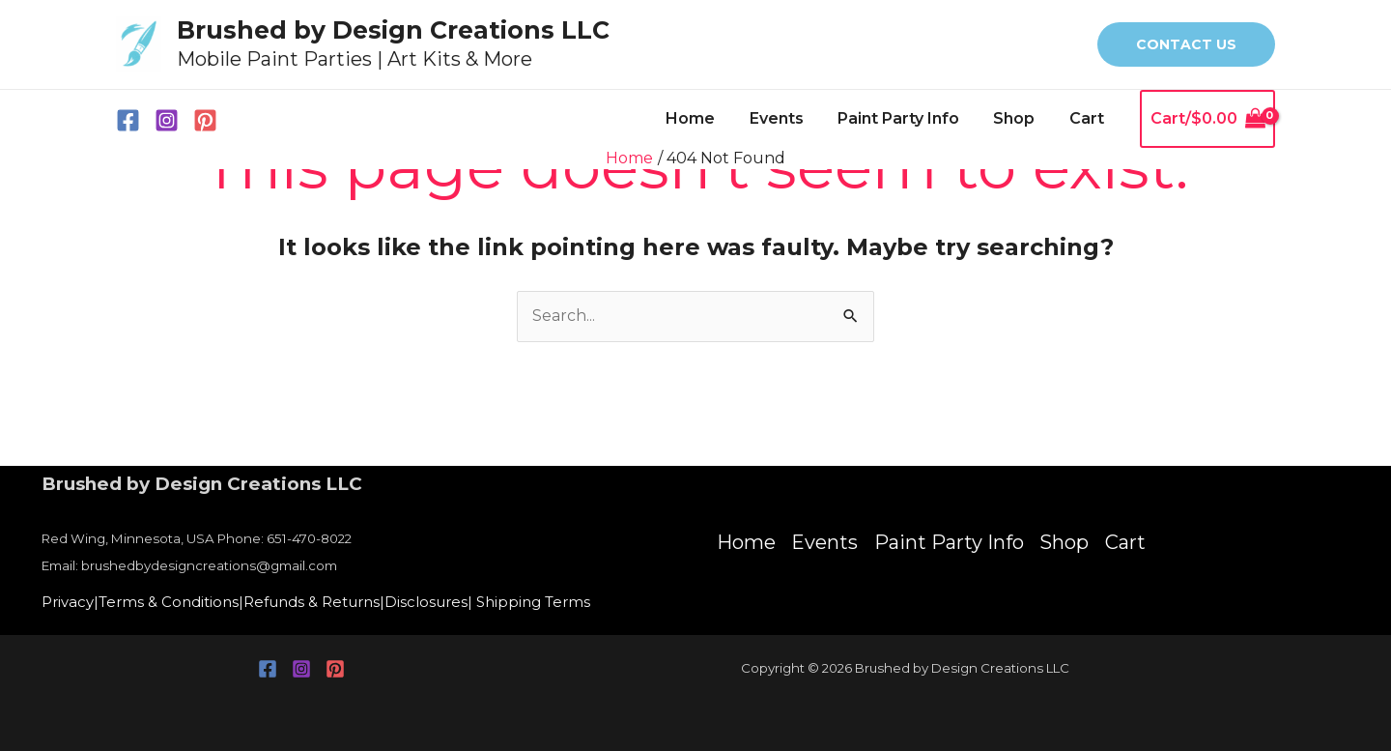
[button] (1186, 44)
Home (704, 118)
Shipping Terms (564, 602)
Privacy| (72, 602)
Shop (1018, 118)
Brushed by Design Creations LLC (393, 29)
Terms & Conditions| (178, 602)
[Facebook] (128, 120)
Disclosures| (454, 602)
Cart (1087, 118)
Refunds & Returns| (332, 602)
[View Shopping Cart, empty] (1207, 119)
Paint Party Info (906, 118)
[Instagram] (167, 120)
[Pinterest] (205, 120)
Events (787, 118)
